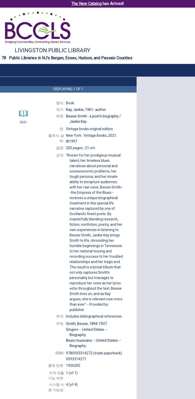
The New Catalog (86, 3)
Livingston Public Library (52, 50)
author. (86, 110)
